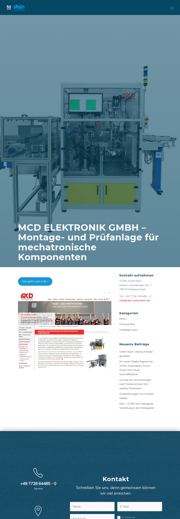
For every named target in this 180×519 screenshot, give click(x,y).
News (122, 319)
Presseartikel (127, 324)
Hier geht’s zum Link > (35, 281)
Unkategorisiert (128, 330)
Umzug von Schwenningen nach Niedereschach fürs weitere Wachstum (135, 384)
